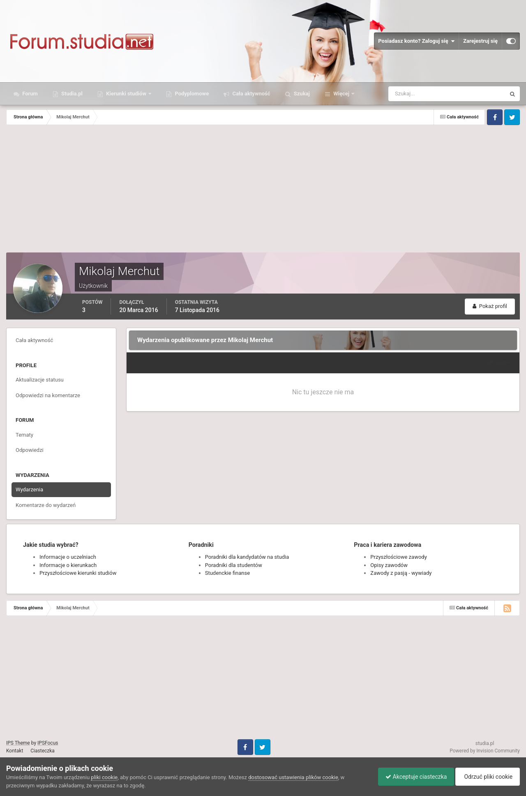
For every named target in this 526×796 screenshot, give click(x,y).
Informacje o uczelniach (67, 557)
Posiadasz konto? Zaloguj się (416, 41)
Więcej (341, 93)
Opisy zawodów (389, 565)
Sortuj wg (497, 362)
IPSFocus (47, 743)
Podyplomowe (191, 93)
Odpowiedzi (30, 450)
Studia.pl (71, 93)
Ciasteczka (42, 751)
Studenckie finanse (227, 573)
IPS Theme (18, 743)
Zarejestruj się (480, 41)
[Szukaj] (416, 93)
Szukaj (301, 93)
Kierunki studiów (126, 93)
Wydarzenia (29, 489)
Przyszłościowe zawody (398, 557)
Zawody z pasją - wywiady (400, 573)
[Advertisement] (263, 190)
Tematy (24, 435)
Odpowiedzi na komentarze (48, 395)
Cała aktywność (250, 93)
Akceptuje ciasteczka (412, 776)
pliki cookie (104, 777)
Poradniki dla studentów (233, 565)
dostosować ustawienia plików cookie (293, 777)
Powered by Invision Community (485, 751)
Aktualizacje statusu (40, 380)
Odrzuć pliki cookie (486, 776)
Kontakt (14, 751)
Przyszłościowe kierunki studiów (77, 573)
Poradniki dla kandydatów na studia (247, 557)
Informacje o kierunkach (68, 565)
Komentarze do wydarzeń (46, 505)
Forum (29, 93)
